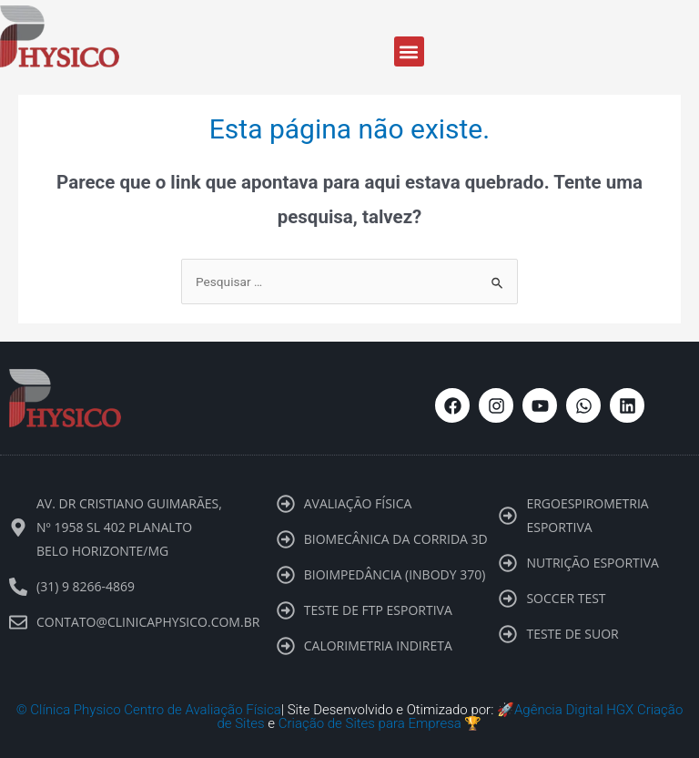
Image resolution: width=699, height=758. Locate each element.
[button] (409, 51)
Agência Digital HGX (573, 710)
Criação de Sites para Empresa (370, 723)
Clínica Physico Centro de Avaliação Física (155, 710)
